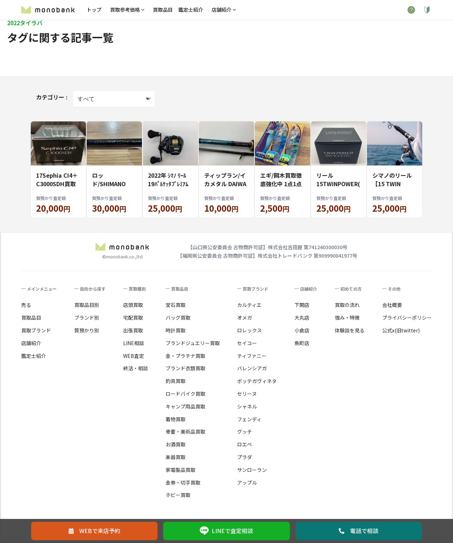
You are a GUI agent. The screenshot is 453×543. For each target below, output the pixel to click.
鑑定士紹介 (190, 9)
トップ (94, 9)
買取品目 (163, 9)
